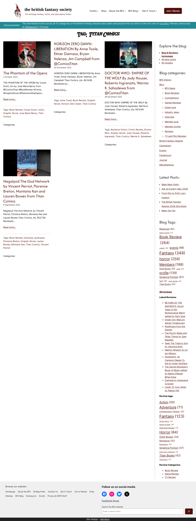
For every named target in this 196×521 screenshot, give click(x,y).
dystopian (39, 237)
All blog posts (169, 59)
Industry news (172, 112)
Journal (163, 160)
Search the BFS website (112, 507)
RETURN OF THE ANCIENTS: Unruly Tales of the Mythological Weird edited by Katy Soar (175, 309)
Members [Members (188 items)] (171, 264)
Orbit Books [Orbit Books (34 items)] (169, 437)
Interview (169, 117)
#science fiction (119, 129)
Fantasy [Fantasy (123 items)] (171, 416)
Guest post (170, 107)
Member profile (173, 126)
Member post (172, 121)
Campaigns (165, 145)
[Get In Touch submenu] (156, 11)
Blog (161, 84)
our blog (164, 23)
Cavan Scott (30, 109)
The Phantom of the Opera (25, 73)
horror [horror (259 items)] (169, 259)
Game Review (172, 473)
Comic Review (135, 129)
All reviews (167, 62)
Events (162, 150)
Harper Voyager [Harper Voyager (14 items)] (166, 425)
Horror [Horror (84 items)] (168, 432)
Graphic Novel (10, 113)
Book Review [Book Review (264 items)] (170, 240)
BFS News (170, 88)
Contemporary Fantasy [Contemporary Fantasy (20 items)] (171, 411)
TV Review (170, 477)
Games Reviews (173, 102)
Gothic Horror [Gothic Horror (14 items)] (166, 421)
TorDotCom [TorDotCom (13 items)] (165, 460)
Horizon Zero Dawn (71, 103)
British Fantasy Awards (171, 140)
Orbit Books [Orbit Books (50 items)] (167, 268)
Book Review (16, 109)
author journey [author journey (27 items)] (166, 233)
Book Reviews (172, 93)
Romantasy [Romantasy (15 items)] (165, 444)
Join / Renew (173, 11)
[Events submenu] (98, 11)
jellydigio (105, 519)
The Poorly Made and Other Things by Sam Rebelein (176, 336)
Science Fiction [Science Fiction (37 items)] (171, 448)
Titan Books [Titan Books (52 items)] (167, 284)
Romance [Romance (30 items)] (167, 441)
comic (41, 109)
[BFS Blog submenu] (139, 11)
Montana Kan (18, 244)
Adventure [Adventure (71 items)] (171, 407)
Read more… (9, 99)
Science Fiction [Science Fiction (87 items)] (171, 277)
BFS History (165, 79)
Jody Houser (133, 133)
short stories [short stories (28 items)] (175, 281)
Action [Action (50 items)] (167, 402)
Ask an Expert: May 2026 (175, 188)
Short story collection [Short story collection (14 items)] (168, 452)
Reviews (169, 131)
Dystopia (28, 237)
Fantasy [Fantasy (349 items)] (172, 253)
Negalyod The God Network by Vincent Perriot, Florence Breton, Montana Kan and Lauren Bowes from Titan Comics (26, 191)
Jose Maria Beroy (28, 113)
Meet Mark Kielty (170, 184)
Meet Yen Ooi (168, 210)
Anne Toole (66, 100)
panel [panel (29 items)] (180, 269)
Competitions (172, 98)
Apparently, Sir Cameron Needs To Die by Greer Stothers (176, 360)
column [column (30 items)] (163, 248)
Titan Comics (89, 103)
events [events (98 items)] (177, 248)
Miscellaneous (166, 164)
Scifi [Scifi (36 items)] (163, 281)
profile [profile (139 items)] (168, 272)
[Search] (189, 511)
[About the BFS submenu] (125, 11)
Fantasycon (31, 27)
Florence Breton (11, 241)
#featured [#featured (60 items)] (166, 229)
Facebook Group (110, 500)
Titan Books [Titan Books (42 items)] (170, 455)
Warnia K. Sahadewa (140, 136)
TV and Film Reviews (175, 136)
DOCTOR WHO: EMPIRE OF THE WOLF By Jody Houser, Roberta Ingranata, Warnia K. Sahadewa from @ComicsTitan (127, 83)
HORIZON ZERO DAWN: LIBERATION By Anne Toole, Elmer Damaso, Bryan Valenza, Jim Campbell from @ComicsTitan (77, 53)
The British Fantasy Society (48, 9)
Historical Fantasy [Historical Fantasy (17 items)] (168, 428)
